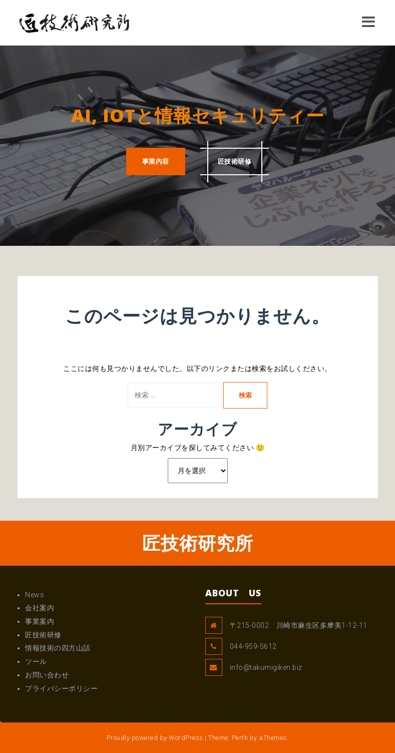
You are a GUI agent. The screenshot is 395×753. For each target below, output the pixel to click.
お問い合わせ (47, 675)
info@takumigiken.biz (266, 667)
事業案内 (39, 621)
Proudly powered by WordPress (155, 737)
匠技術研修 (235, 161)
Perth (240, 737)
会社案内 (39, 608)
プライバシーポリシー (61, 688)
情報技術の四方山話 (58, 648)
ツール (36, 661)
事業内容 (155, 161)
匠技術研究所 (197, 543)
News (34, 595)
